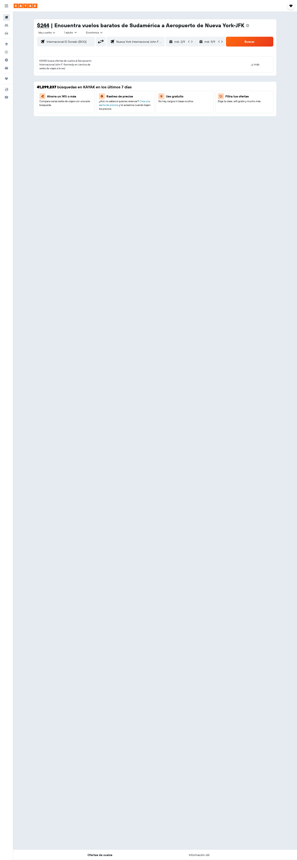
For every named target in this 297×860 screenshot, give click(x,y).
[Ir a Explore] (6, 44)
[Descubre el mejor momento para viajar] (6, 60)
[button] (6, 6)
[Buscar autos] (6, 33)
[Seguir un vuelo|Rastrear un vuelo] (6, 52)
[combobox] (47, 32)
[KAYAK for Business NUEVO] (6, 68)
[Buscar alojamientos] (6, 25)
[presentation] (247, 25)
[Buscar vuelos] (6, 17)
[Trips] (6, 78)
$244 (43, 25)
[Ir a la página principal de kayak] (25, 6)
